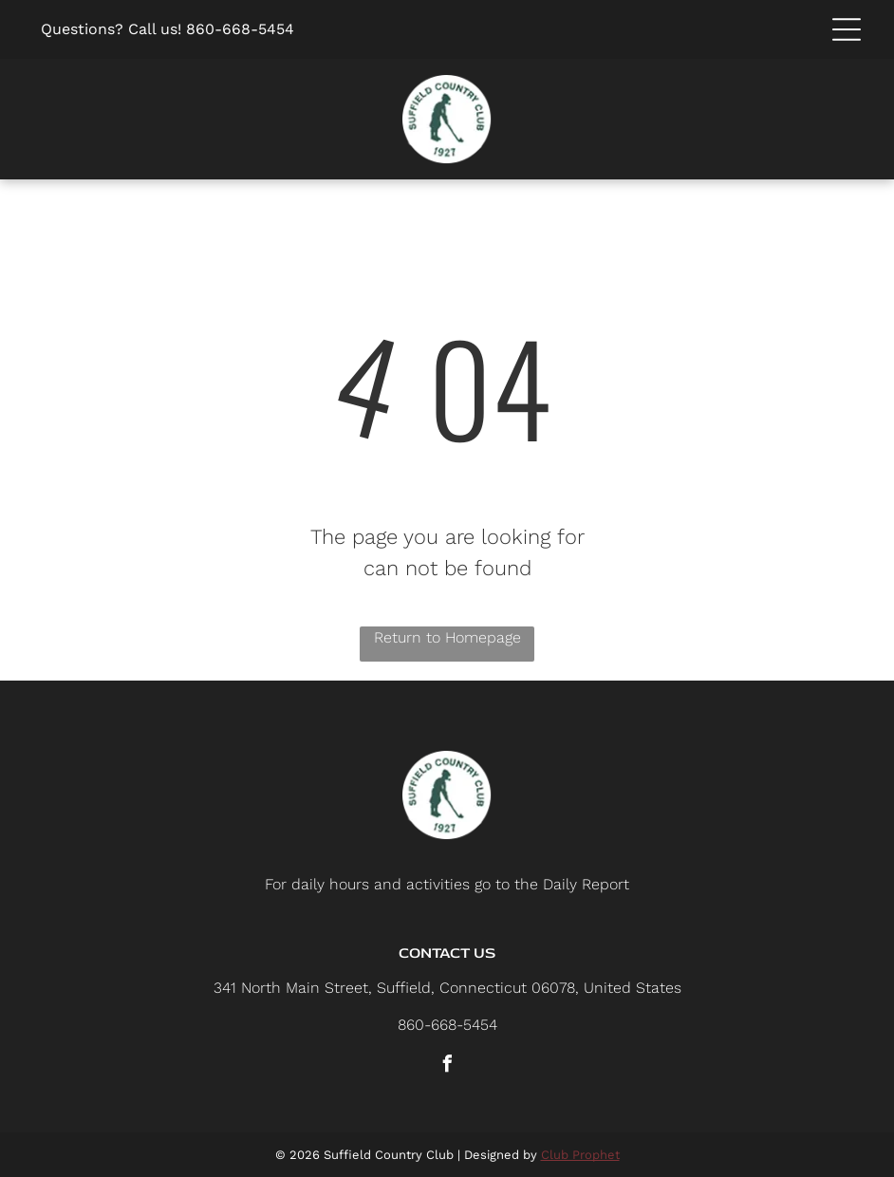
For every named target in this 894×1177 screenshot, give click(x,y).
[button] (846, 29)
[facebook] (447, 1066)
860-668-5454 (240, 29)
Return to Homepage (447, 637)
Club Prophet (580, 1155)
